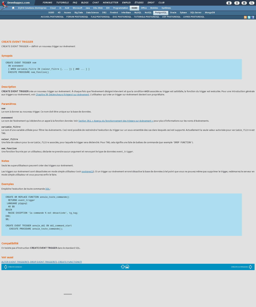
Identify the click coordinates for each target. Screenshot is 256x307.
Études (139, 2)
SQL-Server (195, 12)
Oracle (173, 12)
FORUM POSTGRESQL (77, 17)
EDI (108, 8)
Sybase (183, 12)
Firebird (114, 12)
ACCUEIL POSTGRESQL (52, 17)
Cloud (53, 8)
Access (67, 12)
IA (60, 8)
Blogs (84, 2)
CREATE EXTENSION (241, 269)
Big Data (79, 12)
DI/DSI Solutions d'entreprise (32, 8)
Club (161, 2)
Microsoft (77, 8)
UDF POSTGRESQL (171, 17)
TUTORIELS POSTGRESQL (146, 17)
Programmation (120, 8)
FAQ (74, 2)
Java (88, 8)
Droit (150, 2)
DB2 (104, 12)
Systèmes (166, 8)
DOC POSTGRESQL (122, 17)
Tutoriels (62, 2)
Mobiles (154, 8)
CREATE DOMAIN (13, 269)
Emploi (126, 2)
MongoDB (210, 12)
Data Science (92, 12)
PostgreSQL (160, 12)
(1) (87, 174)
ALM (67, 8)
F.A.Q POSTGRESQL (100, 17)
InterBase (126, 12)
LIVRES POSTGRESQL (193, 17)
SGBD (134, 8)
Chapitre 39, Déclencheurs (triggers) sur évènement (62, 95)
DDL (47, 191)
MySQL (137, 12)
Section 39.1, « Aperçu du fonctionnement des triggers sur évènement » (115, 122)
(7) (15, 264)
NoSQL (148, 12)
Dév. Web (98, 8)
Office (144, 8)
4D (59, 12)
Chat (95, 2)
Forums (47, 2)
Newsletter (110, 2)
